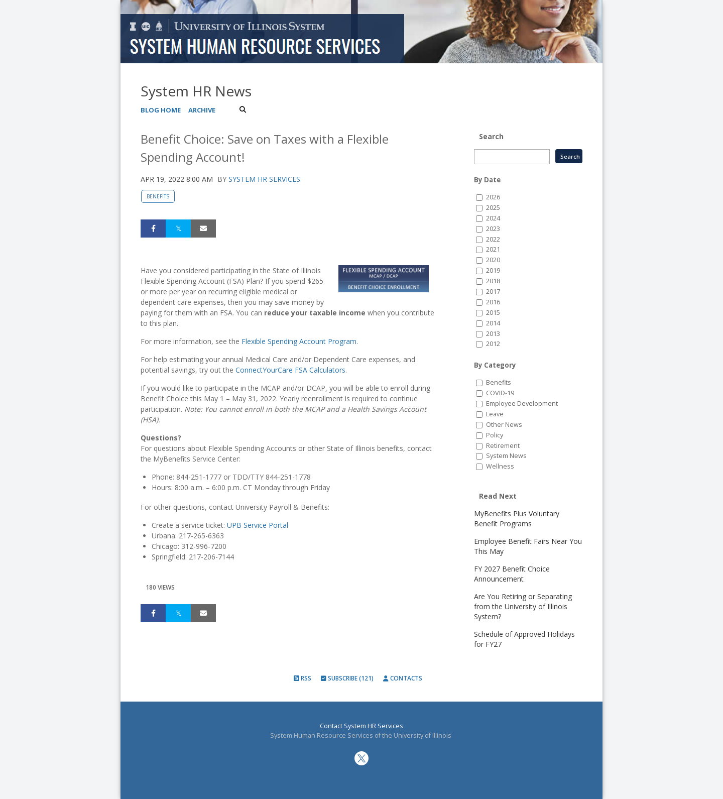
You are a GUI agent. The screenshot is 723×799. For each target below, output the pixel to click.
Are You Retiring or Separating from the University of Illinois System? (523, 606)
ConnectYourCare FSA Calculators (290, 370)
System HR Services (264, 179)
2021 (493, 249)
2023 (493, 228)
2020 (493, 260)
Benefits (158, 196)
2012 (493, 343)
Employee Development (522, 403)
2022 (493, 239)
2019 (493, 270)
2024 (493, 218)
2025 (493, 207)
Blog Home (161, 110)
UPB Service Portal (257, 525)
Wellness (500, 466)
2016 (493, 302)
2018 (493, 281)
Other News (504, 424)
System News (506, 455)
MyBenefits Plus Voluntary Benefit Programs (516, 518)
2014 (493, 323)
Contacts (402, 678)
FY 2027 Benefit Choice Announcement (512, 574)
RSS (302, 678)
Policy (494, 435)
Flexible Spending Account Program (299, 341)
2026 (493, 197)
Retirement (503, 445)
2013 (493, 333)
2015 (493, 312)
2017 (493, 291)
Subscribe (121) (347, 678)
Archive (201, 110)
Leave (495, 414)
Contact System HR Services (361, 726)
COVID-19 (500, 393)
